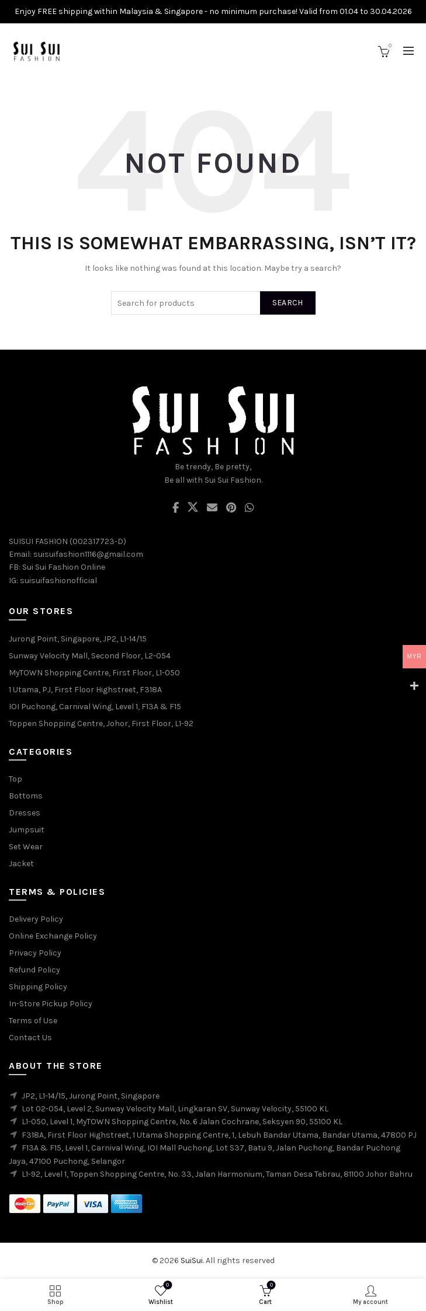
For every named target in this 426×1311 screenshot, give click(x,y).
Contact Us (30, 1037)
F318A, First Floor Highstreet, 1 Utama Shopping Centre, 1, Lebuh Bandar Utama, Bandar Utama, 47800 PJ (219, 1135)
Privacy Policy (35, 953)
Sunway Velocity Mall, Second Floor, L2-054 (90, 656)
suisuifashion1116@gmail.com (88, 554)
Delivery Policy (36, 919)
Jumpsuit (26, 830)
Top (15, 779)
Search (287, 303)
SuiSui (192, 1260)
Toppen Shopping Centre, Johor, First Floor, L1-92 (101, 723)
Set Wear (26, 847)
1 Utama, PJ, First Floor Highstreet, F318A (85, 690)
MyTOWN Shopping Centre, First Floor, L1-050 (94, 673)
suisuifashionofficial (58, 580)
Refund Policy (34, 970)
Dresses (24, 813)
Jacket (21, 864)
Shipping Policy (38, 987)
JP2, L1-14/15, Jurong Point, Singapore (91, 1096)
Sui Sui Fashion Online (63, 567)
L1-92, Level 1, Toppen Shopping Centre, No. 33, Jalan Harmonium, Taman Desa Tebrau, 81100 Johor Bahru (217, 1174)
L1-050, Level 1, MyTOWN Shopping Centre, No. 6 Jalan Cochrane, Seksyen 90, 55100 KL (182, 1122)
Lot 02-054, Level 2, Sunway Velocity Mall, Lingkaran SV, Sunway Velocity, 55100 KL (175, 1109)
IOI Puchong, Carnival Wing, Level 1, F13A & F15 (95, 707)
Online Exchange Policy (53, 936)
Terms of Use (33, 1021)
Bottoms (26, 796)
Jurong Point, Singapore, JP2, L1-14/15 (78, 639)
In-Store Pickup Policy (50, 1004)
